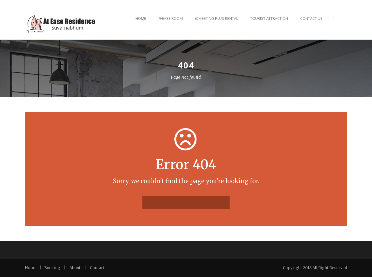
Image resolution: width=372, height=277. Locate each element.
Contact (97, 267)
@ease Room (170, 18)
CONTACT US (311, 18)
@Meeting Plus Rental (216, 18)
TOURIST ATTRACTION (269, 18)
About (75, 267)
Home (140, 18)
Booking (52, 267)
